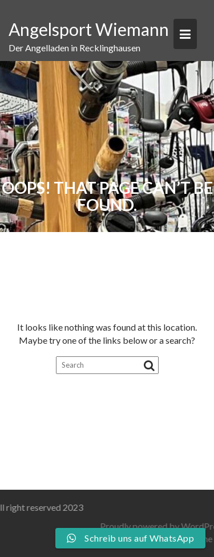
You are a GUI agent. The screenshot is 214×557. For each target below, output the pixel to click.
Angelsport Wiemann (89, 29)
